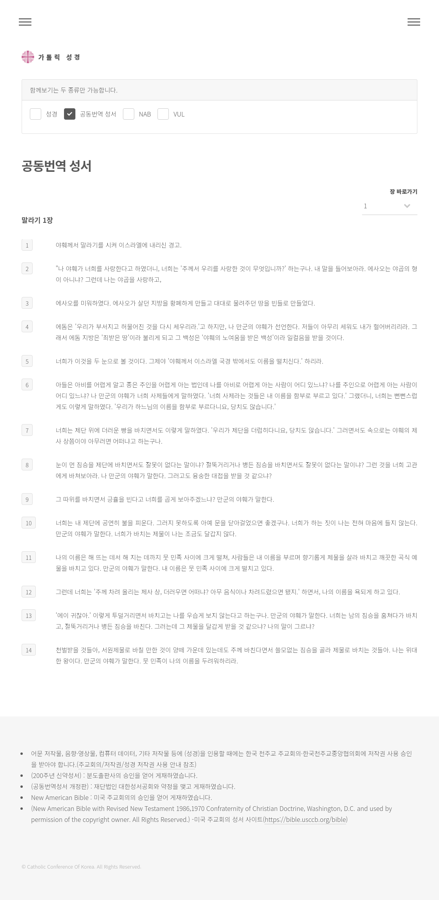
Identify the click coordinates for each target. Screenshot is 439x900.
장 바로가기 (403, 191)
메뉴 (413, 22)
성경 (51, 113)
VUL (179, 113)
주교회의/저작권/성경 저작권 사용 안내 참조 (137, 764)
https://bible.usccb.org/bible (305, 819)
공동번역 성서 (98, 113)
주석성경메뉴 (25, 22)
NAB (145, 113)
